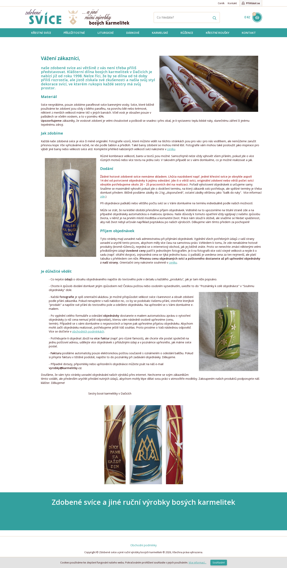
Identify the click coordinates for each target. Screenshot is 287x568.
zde (102, 196)
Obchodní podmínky (143, 545)
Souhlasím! (219, 562)
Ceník (221, 3)
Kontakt (232, 3)
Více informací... (197, 562)
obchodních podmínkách (88, 331)
